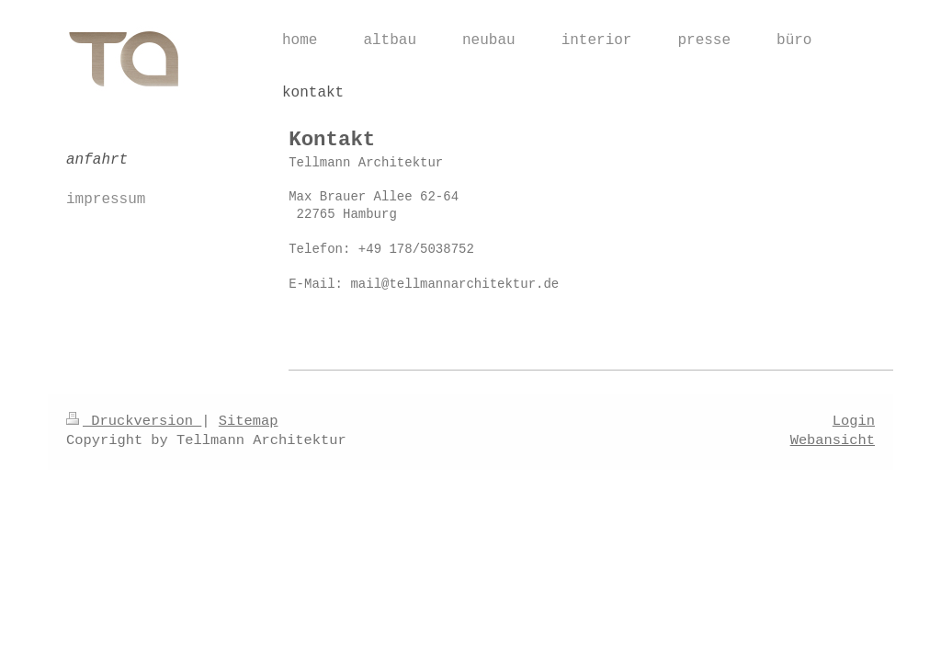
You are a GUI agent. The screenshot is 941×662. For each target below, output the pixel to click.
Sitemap (248, 421)
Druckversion (133, 421)
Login (854, 421)
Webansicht (832, 440)
